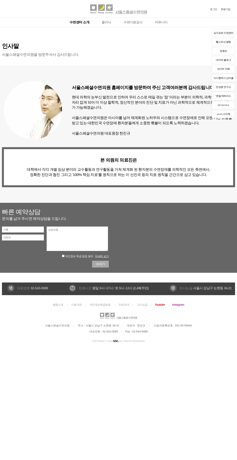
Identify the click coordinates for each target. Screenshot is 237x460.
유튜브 (223, 51)
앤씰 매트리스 (223, 95)
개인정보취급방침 (100, 304)
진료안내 (124, 304)
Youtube (160, 304)
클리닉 (106, 22)
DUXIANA (223, 105)
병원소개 (58, 304)
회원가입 (226, 9)
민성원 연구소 (223, 87)
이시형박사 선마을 (223, 78)
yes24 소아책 (223, 114)
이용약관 (76, 304)
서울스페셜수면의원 (118, 8)
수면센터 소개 (79, 22)
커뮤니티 (161, 22)
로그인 (213, 9)
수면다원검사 (133, 22)
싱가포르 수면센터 (223, 32)
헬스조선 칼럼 (223, 41)
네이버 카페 (223, 68)
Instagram (178, 304)
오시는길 (142, 304)
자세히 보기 (102, 256)
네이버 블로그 (223, 60)
